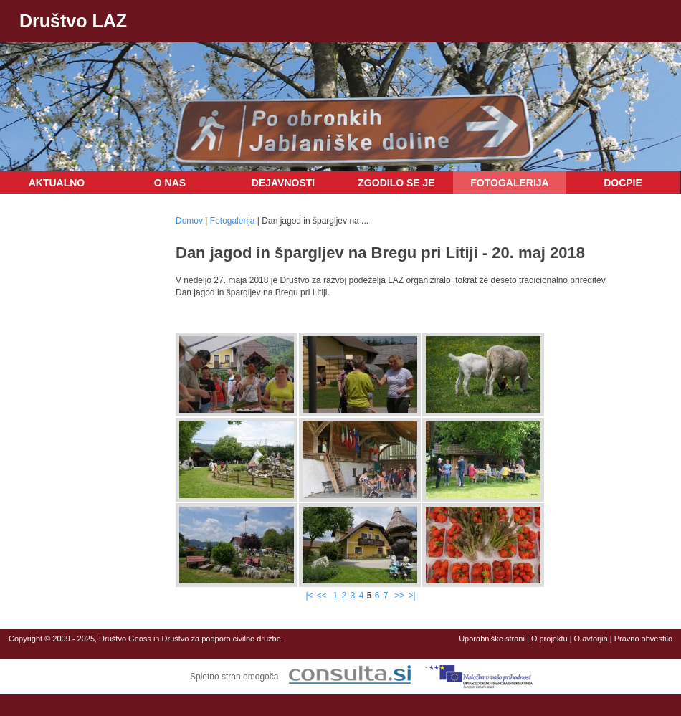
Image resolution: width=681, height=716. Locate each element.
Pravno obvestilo (643, 638)
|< (309, 596)
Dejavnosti (283, 182)
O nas (170, 182)
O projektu (549, 638)
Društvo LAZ (73, 21)
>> (399, 596)
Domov (189, 221)
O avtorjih (591, 638)
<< (323, 596)
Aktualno (57, 182)
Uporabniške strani (492, 638)
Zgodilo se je (396, 182)
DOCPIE (623, 182)
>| (411, 596)
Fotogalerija (509, 182)
